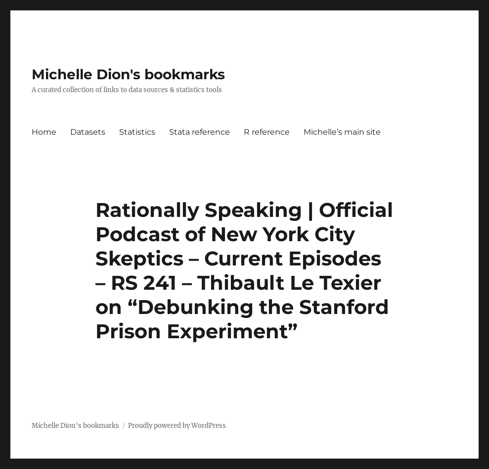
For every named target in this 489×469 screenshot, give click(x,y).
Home (44, 132)
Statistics (137, 132)
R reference (267, 132)
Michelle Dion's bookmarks (128, 74)
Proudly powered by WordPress (177, 425)
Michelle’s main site (342, 132)
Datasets (87, 132)
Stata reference (199, 132)
